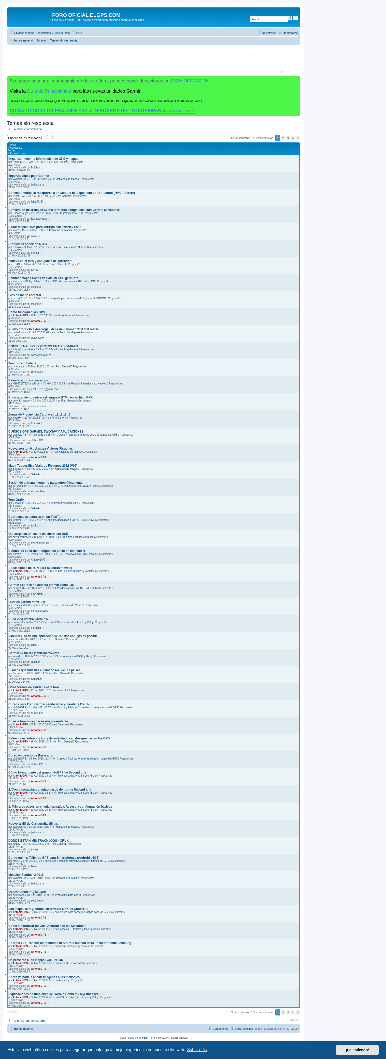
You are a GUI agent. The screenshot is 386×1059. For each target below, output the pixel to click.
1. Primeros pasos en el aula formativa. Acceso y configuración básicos (60, 806)
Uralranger (19, 366)
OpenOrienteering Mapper (27, 892)
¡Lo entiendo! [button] (357, 1050)
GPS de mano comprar (24, 295)
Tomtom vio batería (22, 363)
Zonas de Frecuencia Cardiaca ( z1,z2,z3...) (39, 414)
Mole (15, 861)
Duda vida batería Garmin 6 (28, 619)
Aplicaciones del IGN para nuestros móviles (40, 568)
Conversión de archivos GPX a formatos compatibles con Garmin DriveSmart (64, 210)
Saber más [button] (197, 1050)
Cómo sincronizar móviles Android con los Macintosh (47, 926)
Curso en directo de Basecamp (30, 755)
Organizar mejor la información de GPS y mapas (43, 159)
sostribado (18, 895)
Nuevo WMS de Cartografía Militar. (33, 823)
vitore (16, 230)
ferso (15, 639)
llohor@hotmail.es (23, 349)
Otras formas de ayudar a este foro (33, 687)
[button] (298, 138)
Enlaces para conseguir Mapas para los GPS (83, 912)
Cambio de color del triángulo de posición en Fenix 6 (46, 551)
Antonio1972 (20, 554)
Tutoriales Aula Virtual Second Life (77, 775)
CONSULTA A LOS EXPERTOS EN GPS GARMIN (43, 346)
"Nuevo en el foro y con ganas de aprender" (40, 261)
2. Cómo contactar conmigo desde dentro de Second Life (49, 789)
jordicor (17, 520)
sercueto (17, 281)
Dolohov (17, 162)
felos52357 (19, 196)
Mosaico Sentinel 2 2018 (26, 875)
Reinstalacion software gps (28, 380)
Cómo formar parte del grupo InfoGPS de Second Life (47, 772)
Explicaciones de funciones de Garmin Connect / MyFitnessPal (53, 994)
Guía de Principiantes (49, 91)
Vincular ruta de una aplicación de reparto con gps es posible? (53, 636)
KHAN (16, 264)
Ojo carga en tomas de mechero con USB (38, 534)
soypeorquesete (22, 537)
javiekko (17, 656)
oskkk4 (17, 247)
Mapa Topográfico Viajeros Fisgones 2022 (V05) (42, 465)
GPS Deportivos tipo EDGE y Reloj (77, 485)
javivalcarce (19, 179)
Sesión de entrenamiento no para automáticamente (45, 482)
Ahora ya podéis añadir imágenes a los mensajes (44, 977)
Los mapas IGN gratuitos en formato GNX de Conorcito (48, 909)
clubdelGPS (19, 434)
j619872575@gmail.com (26, 383)
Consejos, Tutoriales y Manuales (76, 929)
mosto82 (17, 298)
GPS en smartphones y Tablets (75, 571)
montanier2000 (21, 605)
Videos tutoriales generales (73, 946)
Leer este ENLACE (182, 111)
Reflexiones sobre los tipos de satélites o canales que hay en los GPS (59, 738)
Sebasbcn (18, 468)
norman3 (18, 622)
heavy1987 (19, 588)
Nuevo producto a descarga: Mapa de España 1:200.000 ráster (53, 329)
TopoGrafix (16, 500)
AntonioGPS (20, 315)
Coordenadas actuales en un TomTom (35, 517)
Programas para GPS (71, 213)
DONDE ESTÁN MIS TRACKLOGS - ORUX (38, 840)
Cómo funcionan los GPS (26, 312)
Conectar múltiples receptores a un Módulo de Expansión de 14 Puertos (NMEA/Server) (71, 193)
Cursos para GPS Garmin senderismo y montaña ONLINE (50, 704)
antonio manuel (21, 400)
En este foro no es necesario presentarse (38, 721)
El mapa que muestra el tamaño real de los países (44, 670)
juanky (16, 843)
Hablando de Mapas (67, 179)
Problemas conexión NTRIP (28, 244)
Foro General (60, 162)
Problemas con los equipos (77, 537)
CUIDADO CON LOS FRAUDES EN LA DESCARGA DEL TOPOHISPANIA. (88, 110)
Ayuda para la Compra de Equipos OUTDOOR (79, 298)
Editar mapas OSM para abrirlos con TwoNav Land (44, 227)
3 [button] (288, 138)
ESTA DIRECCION (190, 80)
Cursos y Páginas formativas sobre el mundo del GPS (87, 434)
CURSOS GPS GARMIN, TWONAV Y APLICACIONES (46, 431)
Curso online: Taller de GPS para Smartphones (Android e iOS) (53, 858)
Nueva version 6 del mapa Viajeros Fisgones (40, 448)
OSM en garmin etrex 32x (26, 602)
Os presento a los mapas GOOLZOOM (36, 960)
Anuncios (63, 690)
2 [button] (283, 138)
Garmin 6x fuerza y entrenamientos (33, 653)
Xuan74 (17, 417)
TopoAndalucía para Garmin (28, 176)
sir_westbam (20, 485)
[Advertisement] (151, 60)
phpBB (143, 1037)
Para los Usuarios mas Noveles (69, 247)
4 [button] (293, 138)
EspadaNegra (20, 213)
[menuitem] (52, 33)
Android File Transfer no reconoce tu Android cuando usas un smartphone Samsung (69, 943)
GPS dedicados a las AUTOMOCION (74, 281)
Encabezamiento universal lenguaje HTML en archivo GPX (50, 397)
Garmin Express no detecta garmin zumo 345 (41, 585)
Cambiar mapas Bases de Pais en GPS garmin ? (43, 278)
